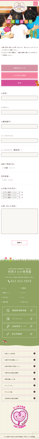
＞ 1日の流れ (4, 297)
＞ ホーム (3, 288)
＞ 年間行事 (4, 302)
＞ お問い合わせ (24, 302)
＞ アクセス (22, 292)
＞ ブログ (22, 297)
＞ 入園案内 (23, 288)
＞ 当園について (5, 292)
